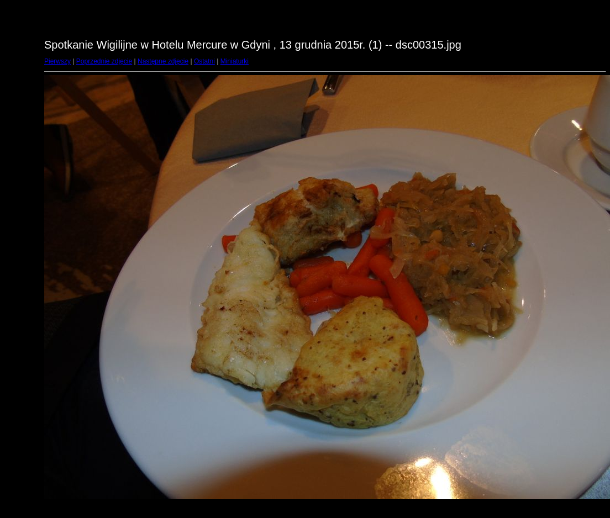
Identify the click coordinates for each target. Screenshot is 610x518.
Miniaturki (234, 61)
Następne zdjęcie (163, 61)
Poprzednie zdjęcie (104, 61)
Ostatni (204, 61)
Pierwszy (57, 61)
